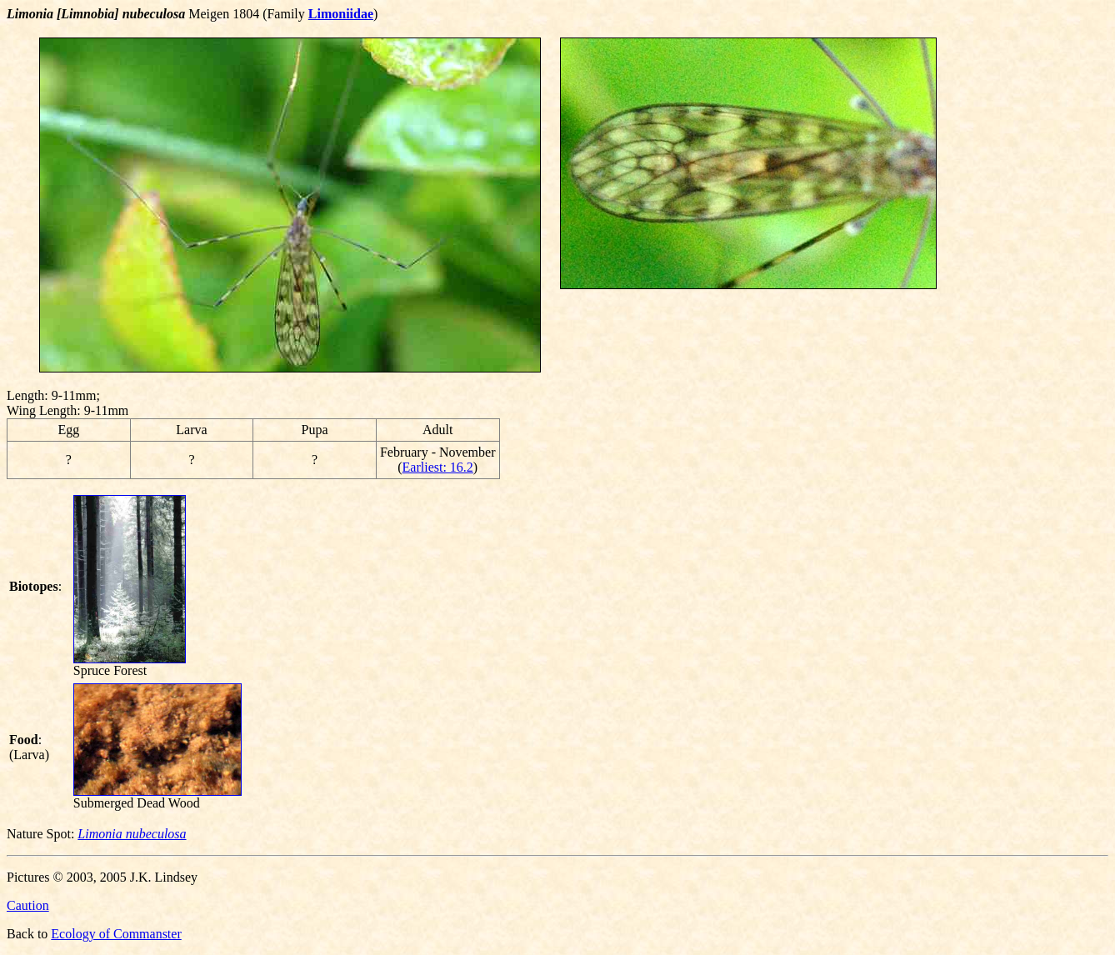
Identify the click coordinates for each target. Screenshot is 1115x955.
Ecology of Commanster (116, 934)
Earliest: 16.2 (437, 467)
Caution (28, 905)
